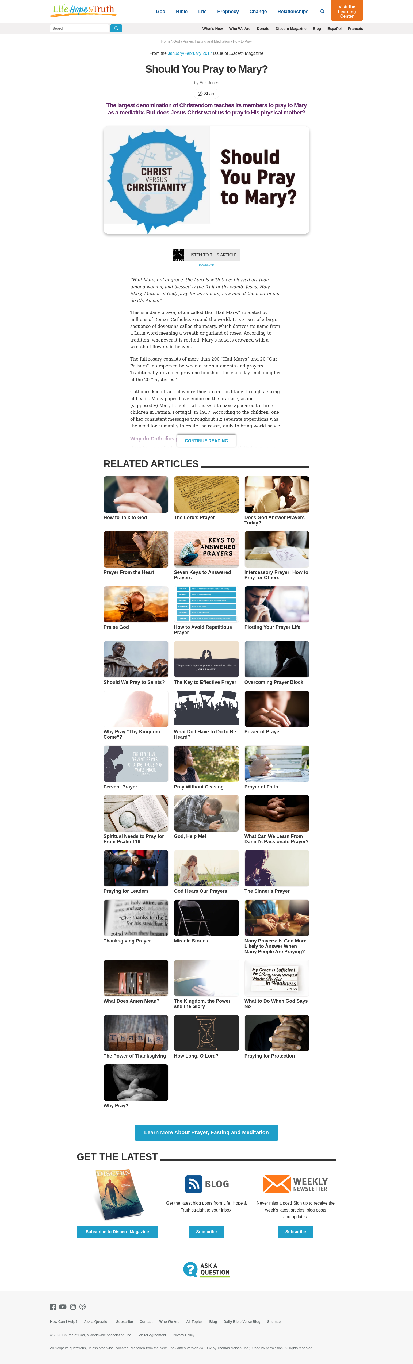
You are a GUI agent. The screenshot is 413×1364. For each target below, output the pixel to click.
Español (334, 28)
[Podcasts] (83, 1307)
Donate (263, 28)
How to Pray (242, 41)
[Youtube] (64, 1307)
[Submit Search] (116, 28)
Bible (182, 11)
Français (355, 28)
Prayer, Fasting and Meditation (206, 41)
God (160, 11)
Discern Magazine (291, 28)
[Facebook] (54, 1307)
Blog (317, 28)
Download (206, 264)
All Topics (194, 1322)
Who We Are (240, 28)
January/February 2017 (190, 53)
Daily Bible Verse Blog (242, 1322)
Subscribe (206, 1231)
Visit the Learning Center (347, 11)
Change (258, 11)
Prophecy (228, 11)
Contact (146, 1322)
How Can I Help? (64, 1322)
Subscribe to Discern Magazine (117, 1231)
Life (202, 11)
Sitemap (274, 1322)
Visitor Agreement (152, 1335)
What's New (212, 28)
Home (166, 41)
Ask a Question (97, 1322)
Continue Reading (206, 441)
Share (206, 93)
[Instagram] (74, 1307)
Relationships (293, 11)
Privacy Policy (183, 1335)
